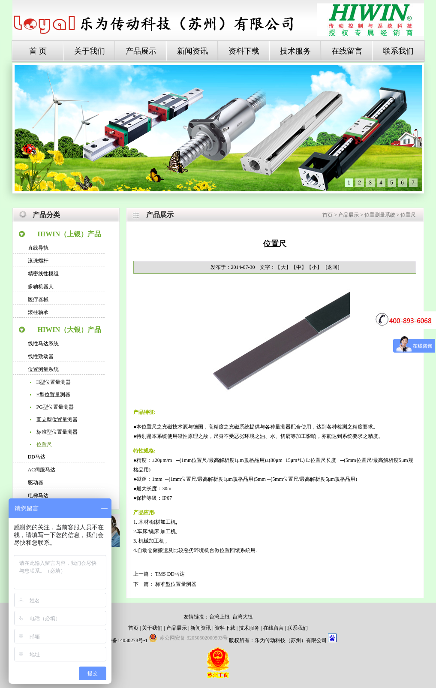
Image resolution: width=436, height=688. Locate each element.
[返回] (333, 267)
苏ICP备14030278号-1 (123, 640)
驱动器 (35, 483)
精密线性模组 (43, 274)
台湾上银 (219, 617)
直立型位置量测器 (57, 419)
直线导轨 (38, 248)
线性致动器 (41, 356)
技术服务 (295, 51)
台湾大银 (242, 617)
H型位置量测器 (53, 382)
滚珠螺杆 (38, 261)
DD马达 (36, 457)
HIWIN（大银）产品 (69, 329)
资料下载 (244, 51)
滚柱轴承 (38, 312)
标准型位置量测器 (57, 432)
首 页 (38, 51)
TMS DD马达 (170, 574)
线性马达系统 (43, 344)
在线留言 (346, 51)
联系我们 (398, 51)
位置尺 (44, 444)
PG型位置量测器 (55, 407)
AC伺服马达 (42, 470)
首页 (327, 215)
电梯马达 (38, 495)
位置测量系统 (43, 369)
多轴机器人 (41, 287)
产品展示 (141, 51)
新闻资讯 (192, 51)
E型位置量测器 (53, 395)
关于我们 (89, 51)
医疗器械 (38, 299)
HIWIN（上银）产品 (69, 234)
